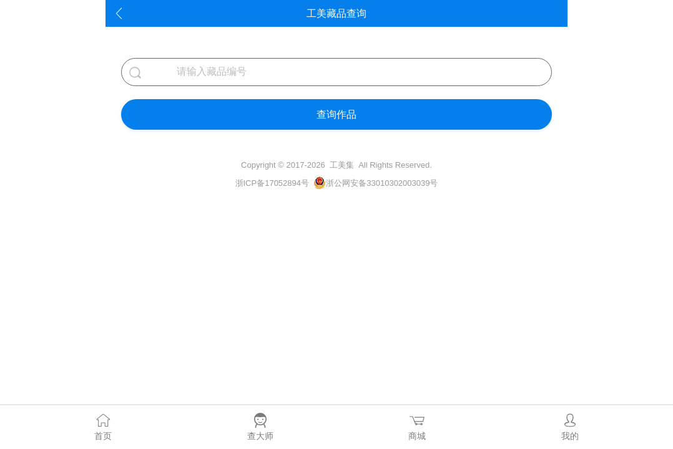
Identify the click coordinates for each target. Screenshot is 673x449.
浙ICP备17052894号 (272, 183)
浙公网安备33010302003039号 (382, 183)
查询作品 (336, 114)
